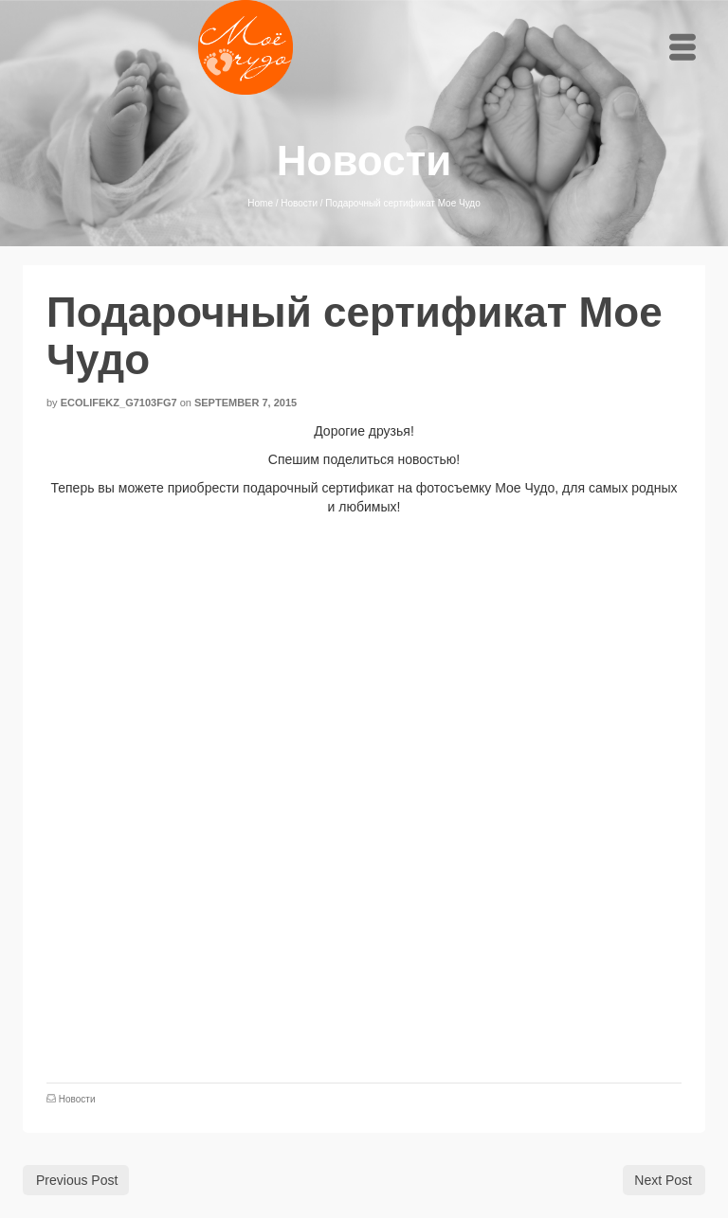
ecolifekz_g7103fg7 (119, 402)
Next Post (663, 1180)
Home (260, 203)
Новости (299, 203)
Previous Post (77, 1180)
